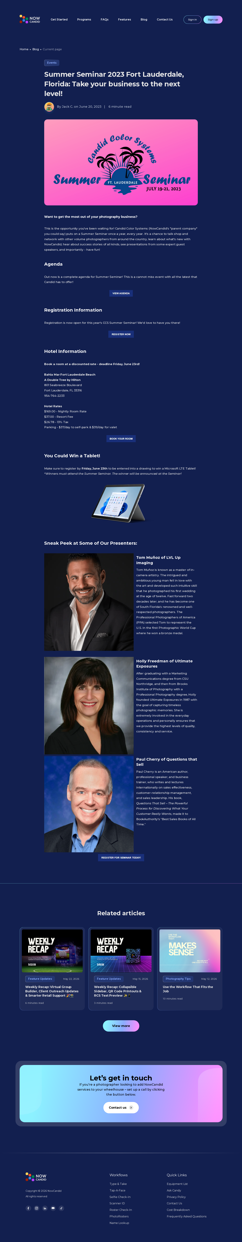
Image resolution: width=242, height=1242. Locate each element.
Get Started (59, 19)
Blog (144, 19)
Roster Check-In (121, 1210)
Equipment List (177, 1184)
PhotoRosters (119, 1216)
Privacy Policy (176, 1197)
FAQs (105, 19)
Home (24, 49)
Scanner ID (117, 1203)
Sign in (192, 19)
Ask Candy (174, 1190)
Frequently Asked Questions (186, 1216)
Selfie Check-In (120, 1197)
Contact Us (165, 19)
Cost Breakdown (178, 1210)
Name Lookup (119, 1223)
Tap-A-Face (117, 1190)
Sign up (213, 19)
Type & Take (118, 1184)
